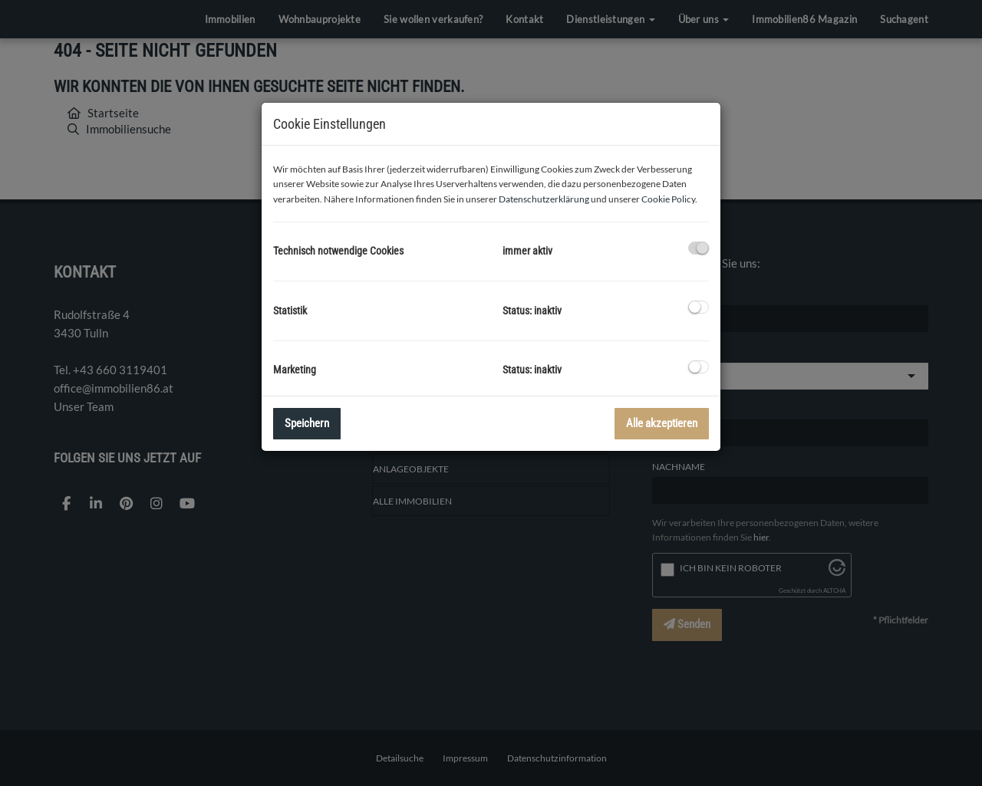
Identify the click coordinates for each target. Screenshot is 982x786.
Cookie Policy (668, 199)
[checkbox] (698, 248)
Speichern (307, 423)
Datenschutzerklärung (544, 199)
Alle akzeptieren (661, 423)
